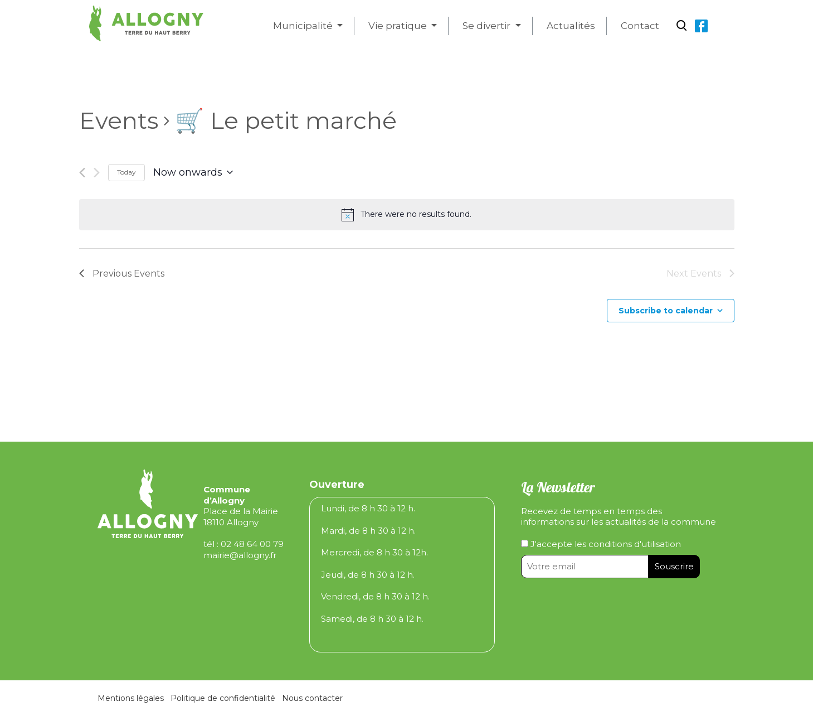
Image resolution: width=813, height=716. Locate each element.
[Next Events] (97, 172)
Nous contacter (312, 698)
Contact (640, 25)
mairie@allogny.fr (239, 555)
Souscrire (674, 566)
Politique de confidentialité (223, 698)
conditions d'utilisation (634, 544)
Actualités (571, 25)
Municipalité (304, 25)
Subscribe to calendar (666, 311)
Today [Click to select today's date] (126, 172)
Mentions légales (131, 698)
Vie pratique (398, 25)
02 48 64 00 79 (252, 544)
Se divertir (488, 25)
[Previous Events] (82, 172)
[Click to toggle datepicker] (193, 173)
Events (118, 120)
